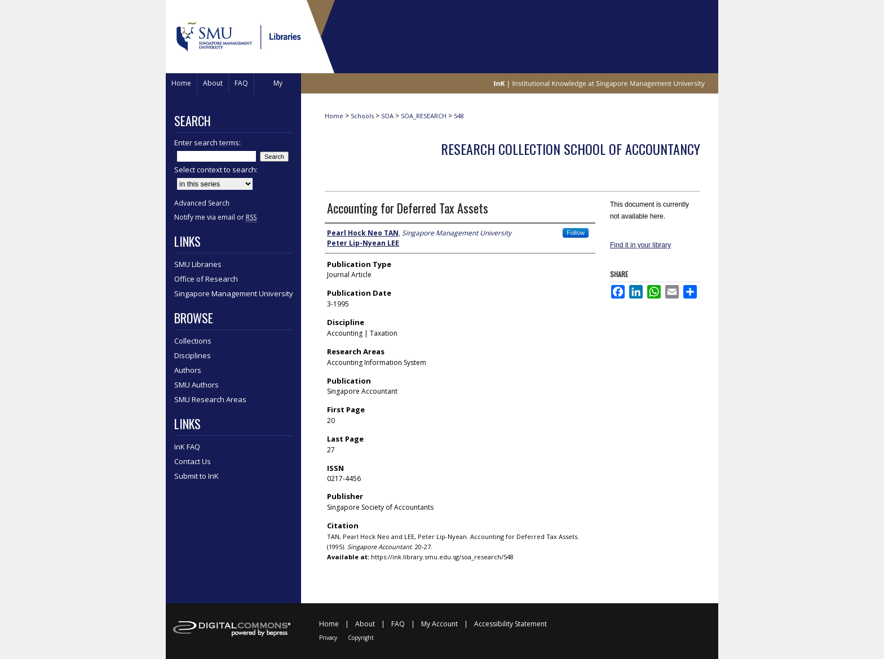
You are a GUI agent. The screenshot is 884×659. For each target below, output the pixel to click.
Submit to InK (196, 476)
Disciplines (192, 355)
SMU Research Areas (210, 399)
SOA (387, 116)
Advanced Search (201, 203)
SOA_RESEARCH (424, 116)
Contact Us (192, 461)
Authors (187, 370)
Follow (576, 232)
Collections (192, 341)
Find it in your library (640, 245)
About (365, 624)
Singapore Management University (233, 293)
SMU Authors (196, 385)
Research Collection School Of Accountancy (570, 149)
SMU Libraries (198, 264)
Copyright (361, 638)
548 (459, 116)
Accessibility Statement (510, 624)
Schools (362, 116)
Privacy (328, 638)
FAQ (398, 624)
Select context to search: (216, 169)
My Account (439, 624)
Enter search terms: (207, 142)
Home (334, 116)
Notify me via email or (215, 217)
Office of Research (206, 279)
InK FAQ (187, 447)
